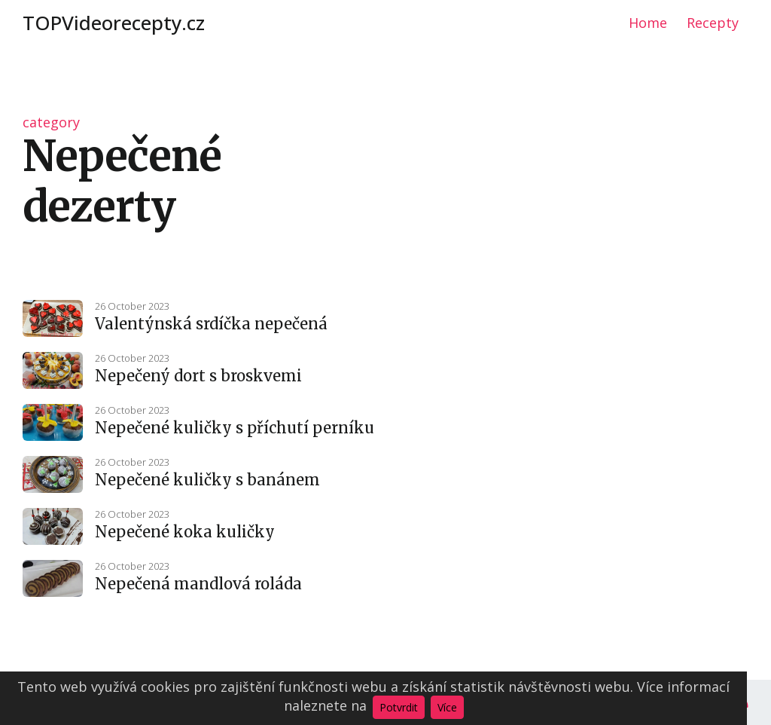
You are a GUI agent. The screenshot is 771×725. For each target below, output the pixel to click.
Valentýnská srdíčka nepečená (211, 323)
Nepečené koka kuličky (185, 531)
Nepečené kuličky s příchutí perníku (234, 427)
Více (447, 707)
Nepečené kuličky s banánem (207, 479)
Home (648, 23)
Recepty (713, 23)
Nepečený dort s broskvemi (198, 375)
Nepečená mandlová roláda (198, 583)
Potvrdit (398, 707)
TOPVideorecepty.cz (114, 22)
